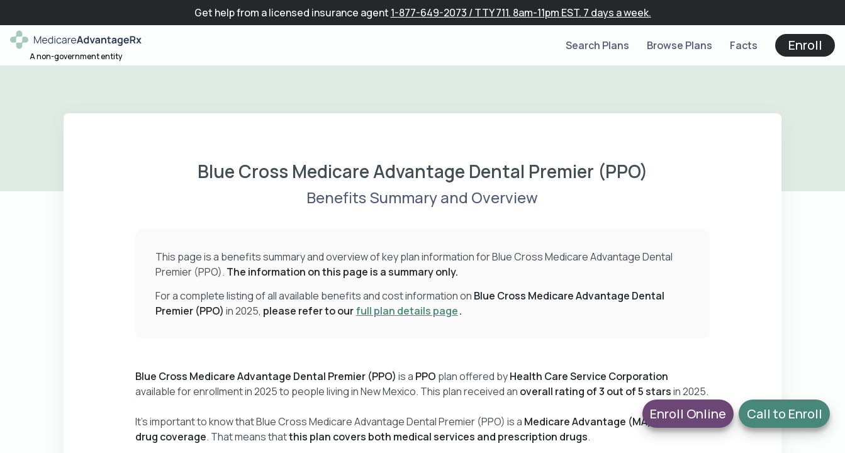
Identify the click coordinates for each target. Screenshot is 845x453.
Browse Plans (679, 45)
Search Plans (597, 45)
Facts (744, 45)
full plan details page (407, 311)
